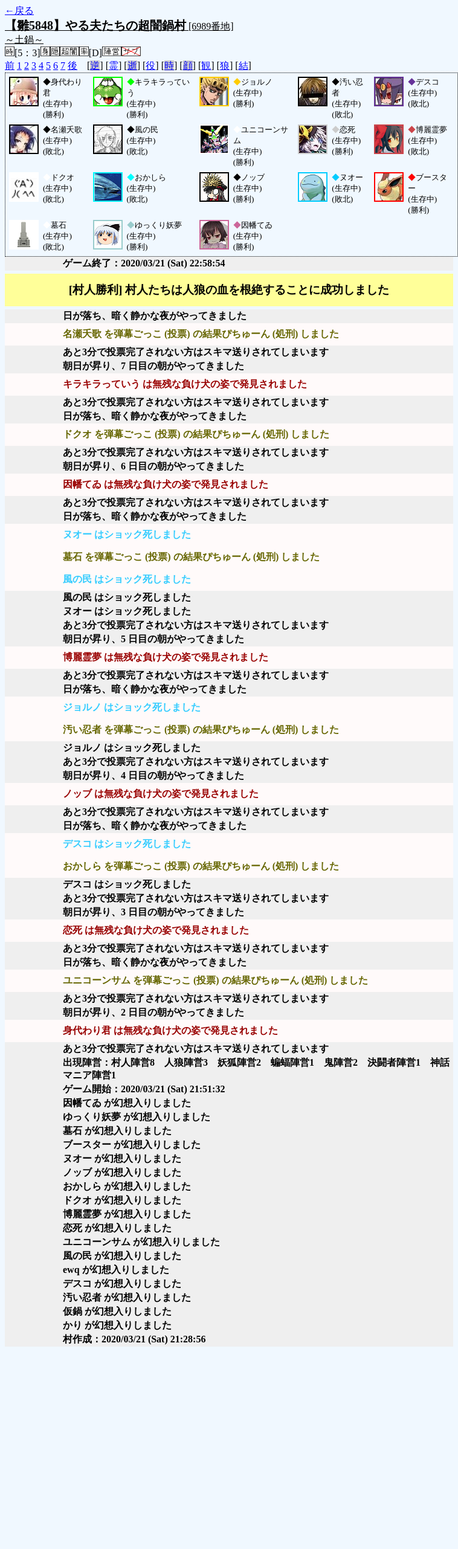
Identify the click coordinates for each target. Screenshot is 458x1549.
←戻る (19, 10)
